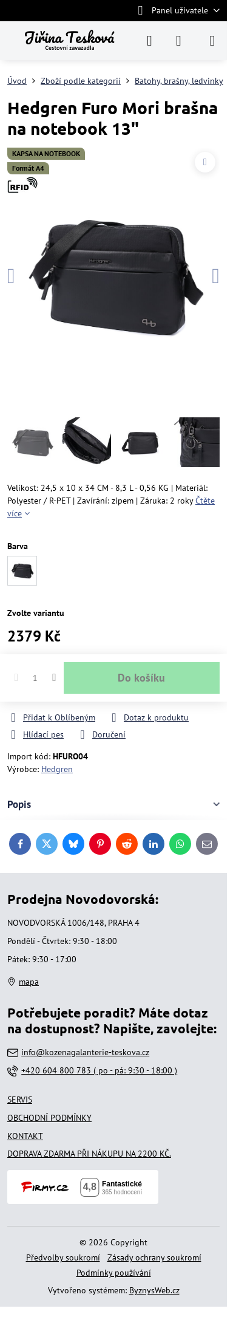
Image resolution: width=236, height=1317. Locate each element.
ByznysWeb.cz (154, 1290)
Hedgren (57, 769)
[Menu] (212, 41)
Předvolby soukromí (63, 1257)
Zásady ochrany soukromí (154, 1257)
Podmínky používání (113, 1272)
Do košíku (141, 678)
